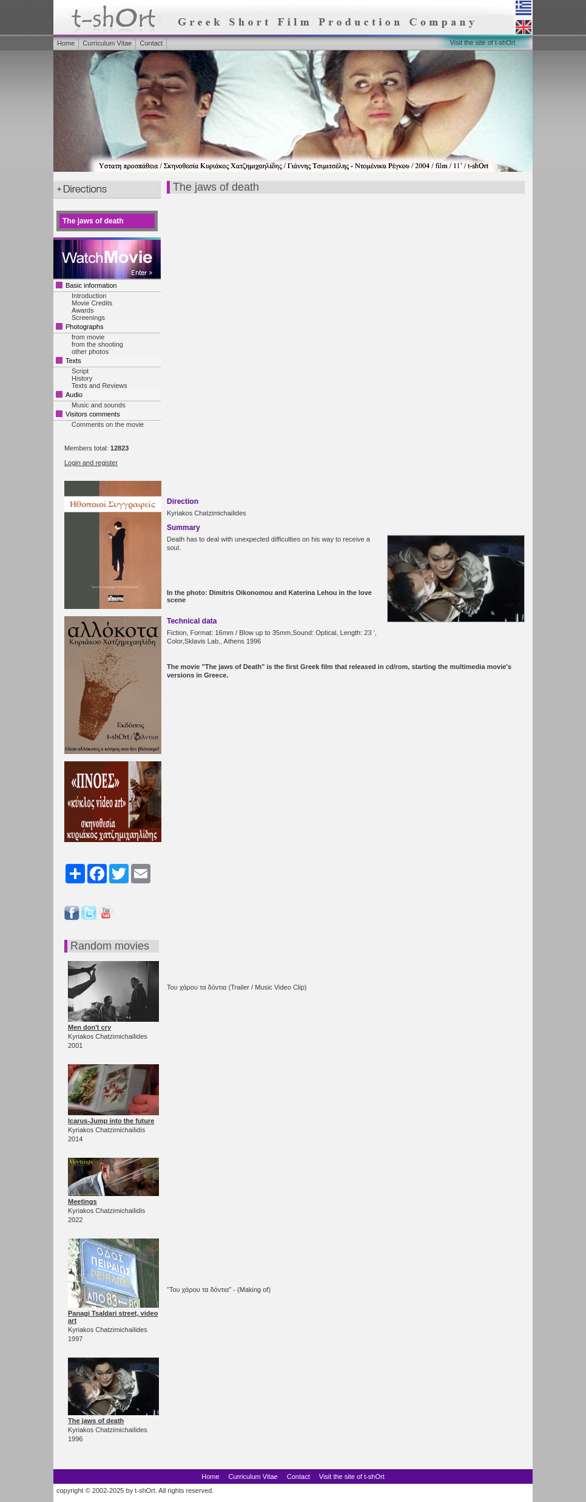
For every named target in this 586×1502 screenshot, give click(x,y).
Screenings (88, 317)
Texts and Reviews (99, 385)
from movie (88, 337)
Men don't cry (89, 1027)
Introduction (89, 295)
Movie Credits (92, 303)
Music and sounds (99, 405)
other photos (90, 351)
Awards (82, 310)
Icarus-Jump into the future (111, 1120)
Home (66, 43)
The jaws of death (96, 1420)
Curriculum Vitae (107, 43)
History (82, 378)
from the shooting (97, 344)
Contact (151, 43)
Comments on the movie (108, 424)
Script (80, 371)
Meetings (82, 1201)
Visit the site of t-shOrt (482, 42)
